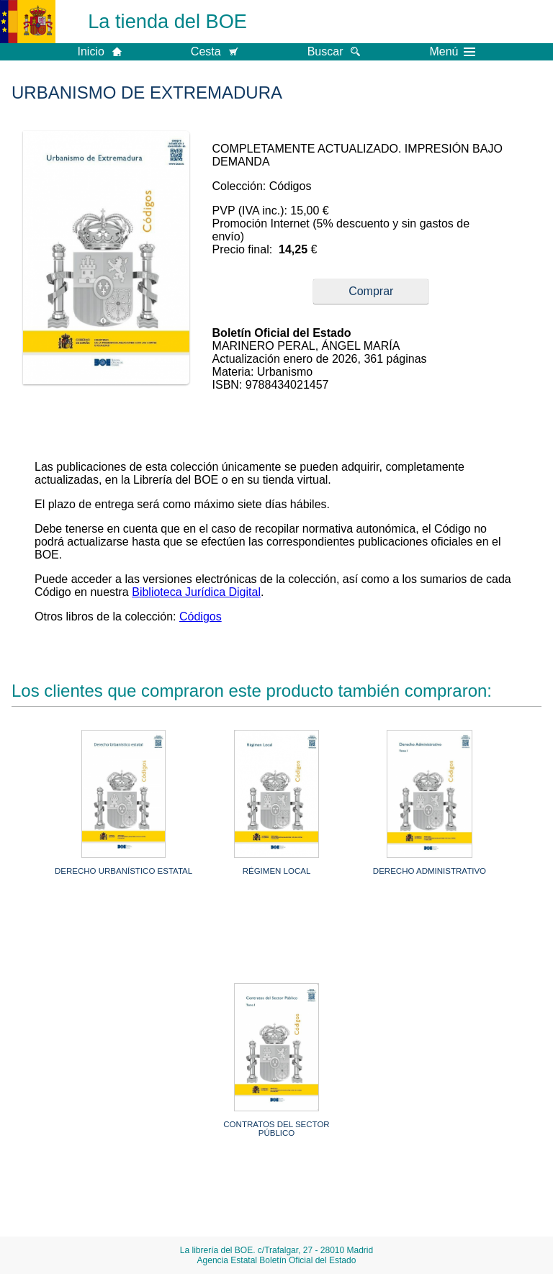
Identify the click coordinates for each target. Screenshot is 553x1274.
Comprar (371, 291)
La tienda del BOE (167, 21)
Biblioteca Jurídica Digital (196, 592)
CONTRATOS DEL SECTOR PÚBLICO (276, 1128)
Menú (452, 52)
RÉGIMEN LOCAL (277, 871)
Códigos (200, 616)
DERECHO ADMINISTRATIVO (429, 871)
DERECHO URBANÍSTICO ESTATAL (123, 871)
